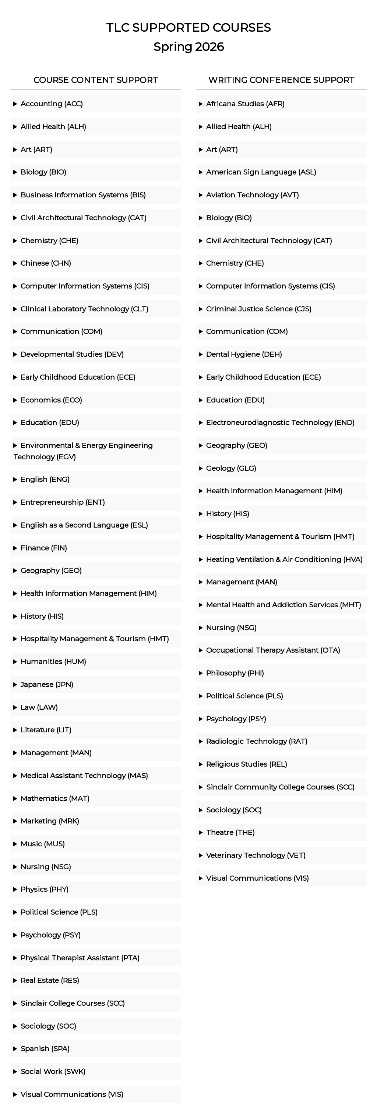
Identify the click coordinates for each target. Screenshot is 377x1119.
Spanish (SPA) (45, 1048)
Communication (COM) (61, 331)
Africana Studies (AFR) (245, 103)
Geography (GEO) (51, 570)
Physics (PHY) (44, 889)
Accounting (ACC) (52, 103)
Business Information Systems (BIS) (83, 194)
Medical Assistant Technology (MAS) (84, 775)
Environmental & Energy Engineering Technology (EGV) (83, 451)
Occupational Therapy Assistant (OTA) (273, 650)
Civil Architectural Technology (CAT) (84, 217)
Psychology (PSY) (51, 934)
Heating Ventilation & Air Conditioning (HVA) (284, 559)
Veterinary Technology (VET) (256, 855)
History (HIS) (42, 616)
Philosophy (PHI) (235, 673)
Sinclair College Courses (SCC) (73, 1003)
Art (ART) (36, 149)
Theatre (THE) (230, 832)
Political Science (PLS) (59, 912)
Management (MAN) (56, 752)
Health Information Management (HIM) (89, 593)
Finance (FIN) (44, 547)
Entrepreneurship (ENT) (63, 502)
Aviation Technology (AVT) (252, 194)
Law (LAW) (39, 707)
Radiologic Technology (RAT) (256, 741)
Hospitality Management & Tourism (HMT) (95, 638)
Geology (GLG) (231, 468)
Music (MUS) (43, 843)
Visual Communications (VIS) (72, 1094)
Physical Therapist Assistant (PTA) (80, 957)
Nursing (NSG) (46, 866)
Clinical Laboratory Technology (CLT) (84, 308)
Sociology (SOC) (48, 1026)
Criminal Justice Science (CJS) (258, 308)
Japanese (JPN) (47, 684)
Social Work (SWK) (53, 1071)
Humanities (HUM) (53, 661)
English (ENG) (45, 479)
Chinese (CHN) (46, 263)
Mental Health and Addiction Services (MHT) (283, 604)
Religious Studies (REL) (246, 764)
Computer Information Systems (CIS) (85, 286)
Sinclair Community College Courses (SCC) (280, 787)
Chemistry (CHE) (49, 240)
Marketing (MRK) (50, 820)
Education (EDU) (50, 422)
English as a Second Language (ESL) (84, 525)
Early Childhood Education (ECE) (78, 377)
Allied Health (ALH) (53, 126)
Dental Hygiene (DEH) (244, 354)
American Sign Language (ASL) (261, 171)
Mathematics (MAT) (55, 798)
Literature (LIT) (46, 729)
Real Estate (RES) (50, 980)
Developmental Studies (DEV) (72, 354)
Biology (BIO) (43, 171)
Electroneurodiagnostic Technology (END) (280, 422)
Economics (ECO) (51, 400)
